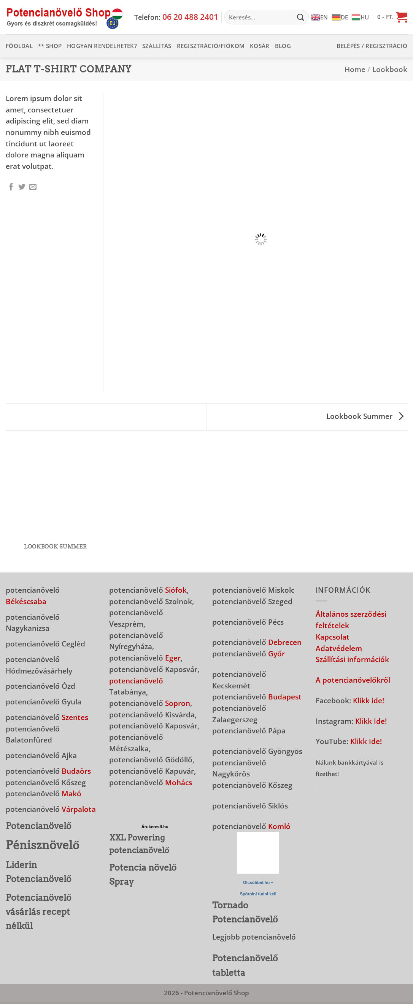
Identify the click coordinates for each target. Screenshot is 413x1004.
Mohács (178, 782)
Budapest (285, 696)
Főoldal (19, 46)
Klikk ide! (368, 700)
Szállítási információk (352, 659)
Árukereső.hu (154, 826)
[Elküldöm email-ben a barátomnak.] (33, 187)
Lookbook (389, 69)
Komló (279, 826)
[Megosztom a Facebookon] (11, 187)
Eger (173, 657)
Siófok (176, 590)
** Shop (50, 46)
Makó (71, 793)
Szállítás (157, 46)
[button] (392, 17)
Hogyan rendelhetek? (102, 46)
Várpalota (79, 809)
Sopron (177, 703)
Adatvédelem (339, 648)
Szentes (75, 717)
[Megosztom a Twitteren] (21, 187)
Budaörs (76, 771)
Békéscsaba (26, 601)
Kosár (260, 46)
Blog (283, 46)
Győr (276, 653)
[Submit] (300, 17)
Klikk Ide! (371, 721)
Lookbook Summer (364, 416)
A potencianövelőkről (353, 680)
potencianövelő (136, 680)
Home (355, 69)
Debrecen (285, 642)
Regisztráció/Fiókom (211, 46)
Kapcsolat (332, 637)
